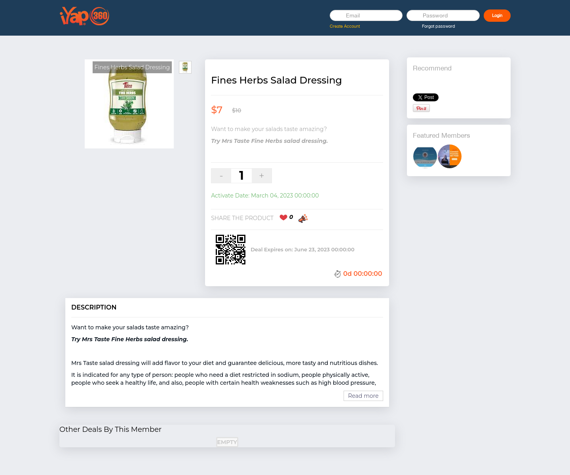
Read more (363, 395)
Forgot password (438, 26)
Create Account (345, 26)
